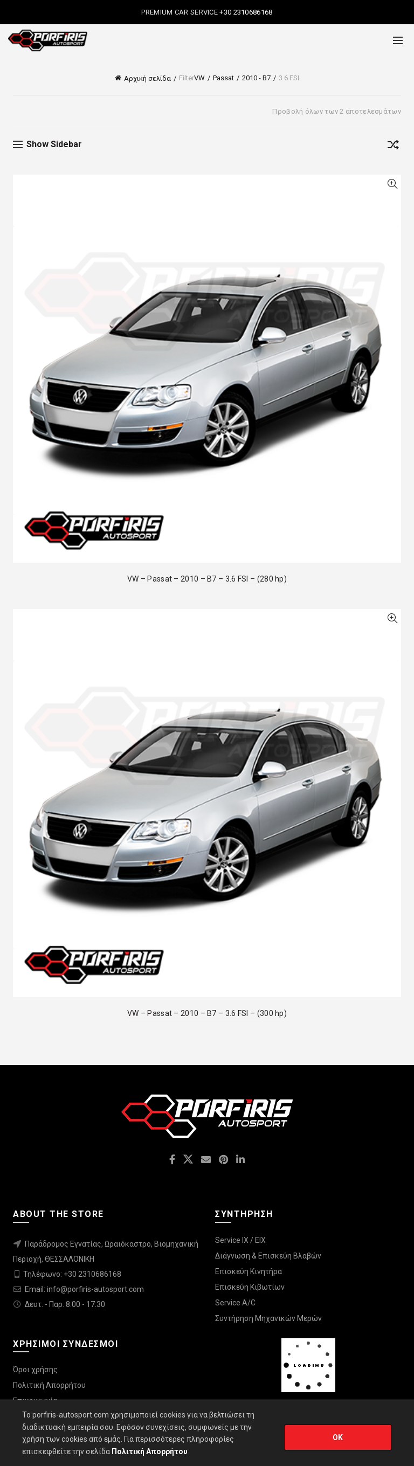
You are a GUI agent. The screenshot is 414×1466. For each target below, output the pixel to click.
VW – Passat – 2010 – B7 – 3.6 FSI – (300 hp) (207, 1013)
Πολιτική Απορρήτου (49, 1385)
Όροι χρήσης (35, 1369)
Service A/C (235, 1302)
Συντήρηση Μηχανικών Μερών (268, 1318)
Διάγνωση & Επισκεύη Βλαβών (268, 1255)
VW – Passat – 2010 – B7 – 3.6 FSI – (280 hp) (207, 579)
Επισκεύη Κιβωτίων (250, 1287)
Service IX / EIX (240, 1240)
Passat (223, 78)
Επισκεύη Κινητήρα (248, 1271)
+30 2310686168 (245, 12)
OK (338, 1437)
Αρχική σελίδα (147, 78)
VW (199, 78)
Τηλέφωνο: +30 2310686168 (72, 1274)
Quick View (392, 184)
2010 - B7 (256, 78)
